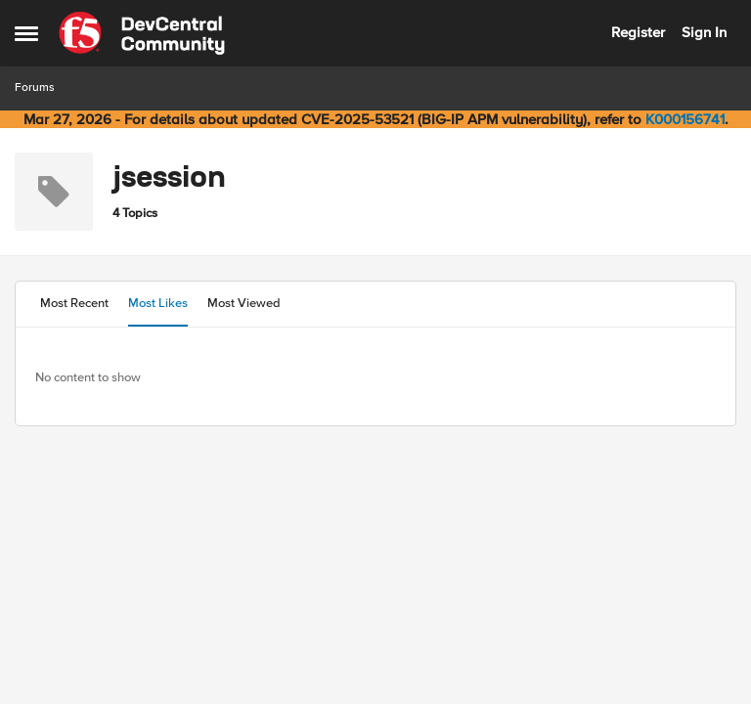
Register (638, 32)
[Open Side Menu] (26, 33)
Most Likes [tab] (158, 303)
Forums (35, 87)
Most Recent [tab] (74, 303)
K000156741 (685, 119)
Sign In (704, 32)
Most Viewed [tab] (244, 303)
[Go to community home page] (142, 33)
